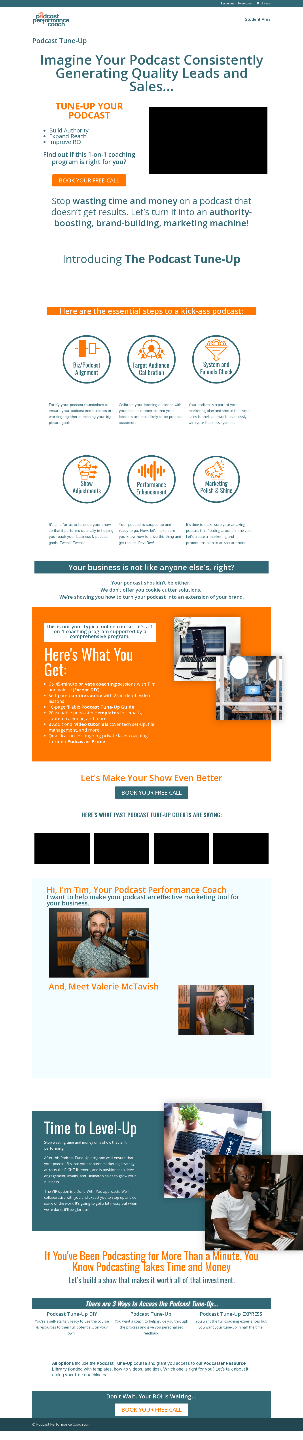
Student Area (258, 20)
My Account (245, 3)
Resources (227, 3)
